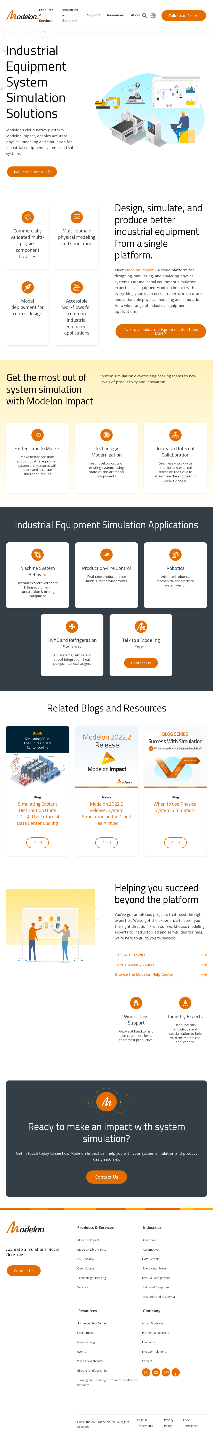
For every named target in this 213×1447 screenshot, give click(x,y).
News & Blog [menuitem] (86, 1342)
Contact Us (141, 662)
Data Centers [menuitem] (151, 1259)
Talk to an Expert (183, 15)
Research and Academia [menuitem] (158, 1297)
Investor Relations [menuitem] (154, 1352)
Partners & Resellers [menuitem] (155, 1333)
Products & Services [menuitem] (46, 15)
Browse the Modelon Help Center (144, 974)
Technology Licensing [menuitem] (91, 1278)
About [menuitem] (135, 15)
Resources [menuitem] (115, 15)
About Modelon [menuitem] (152, 1323)
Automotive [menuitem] (150, 1249)
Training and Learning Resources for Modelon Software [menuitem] (107, 1382)
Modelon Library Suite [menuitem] (91, 1249)
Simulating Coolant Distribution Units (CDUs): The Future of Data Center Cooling (37, 813)
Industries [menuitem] (151, 1227)
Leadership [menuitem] (149, 1342)
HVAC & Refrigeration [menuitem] (156, 1278)
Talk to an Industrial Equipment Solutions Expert (161, 331)
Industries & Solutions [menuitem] (70, 15)
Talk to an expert (130, 954)
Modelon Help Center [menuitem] (91, 1323)
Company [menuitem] (151, 1310)
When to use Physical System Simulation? (175, 807)
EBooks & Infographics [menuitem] (92, 1370)
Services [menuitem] (82, 1287)
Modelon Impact (139, 270)
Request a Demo (28, 171)
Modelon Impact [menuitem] (88, 1240)
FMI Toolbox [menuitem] (85, 1259)
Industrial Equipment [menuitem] (156, 1287)
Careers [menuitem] (147, 1361)
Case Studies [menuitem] (85, 1333)
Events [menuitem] (81, 1352)
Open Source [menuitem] (85, 1268)
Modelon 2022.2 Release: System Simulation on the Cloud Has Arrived (106, 813)
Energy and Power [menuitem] (154, 1268)
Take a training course (135, 964)
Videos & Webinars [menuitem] (89, 1361)
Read (37, 842)
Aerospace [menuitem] (149, 1240)
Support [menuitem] (93, 15)
